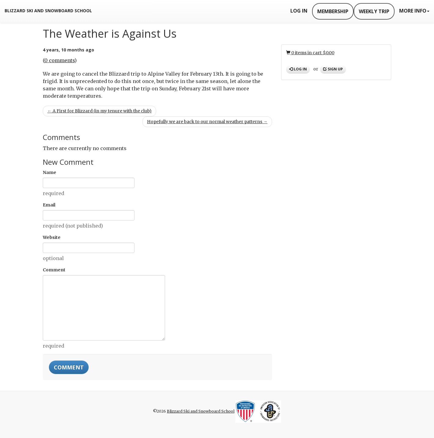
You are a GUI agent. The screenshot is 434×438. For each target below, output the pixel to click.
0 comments (59, 60)
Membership (332, 11)
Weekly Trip (374, 11)
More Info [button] (414, 10)
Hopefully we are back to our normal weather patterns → (207, 121)
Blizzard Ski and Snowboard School (48, 10)
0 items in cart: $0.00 (310, 52)
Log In (298, 10)
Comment (54, 270)
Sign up (333, 69)
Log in (298, 69)
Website (52, 237)
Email (49, 205)
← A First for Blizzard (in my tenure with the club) (99, 111)
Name (49, 172)
